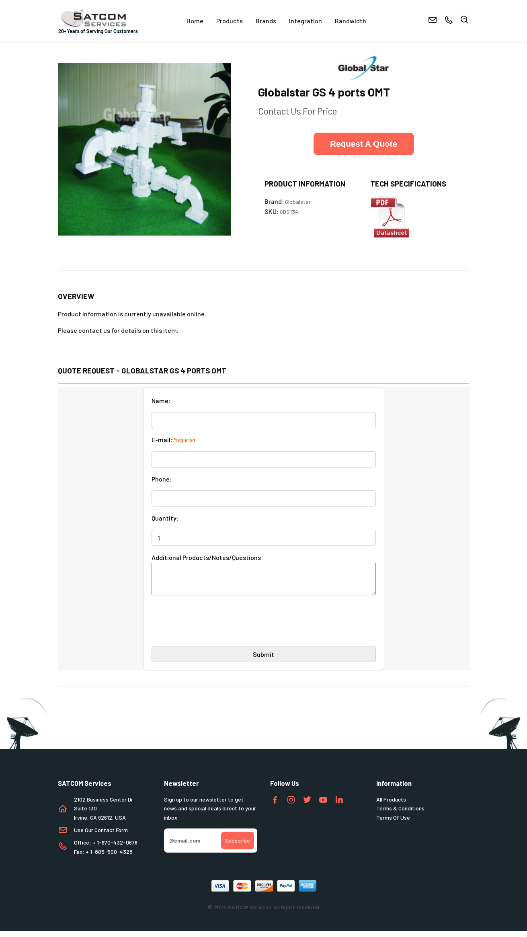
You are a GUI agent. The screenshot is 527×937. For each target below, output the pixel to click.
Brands (266, 21)
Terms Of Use (393, 823)
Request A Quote (363, 143)
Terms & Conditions (400, 814)
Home (195, 21)
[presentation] (213, 630)
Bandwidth (350, 21)
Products (229, 21)
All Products (391, 805)
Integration (305, 21)
